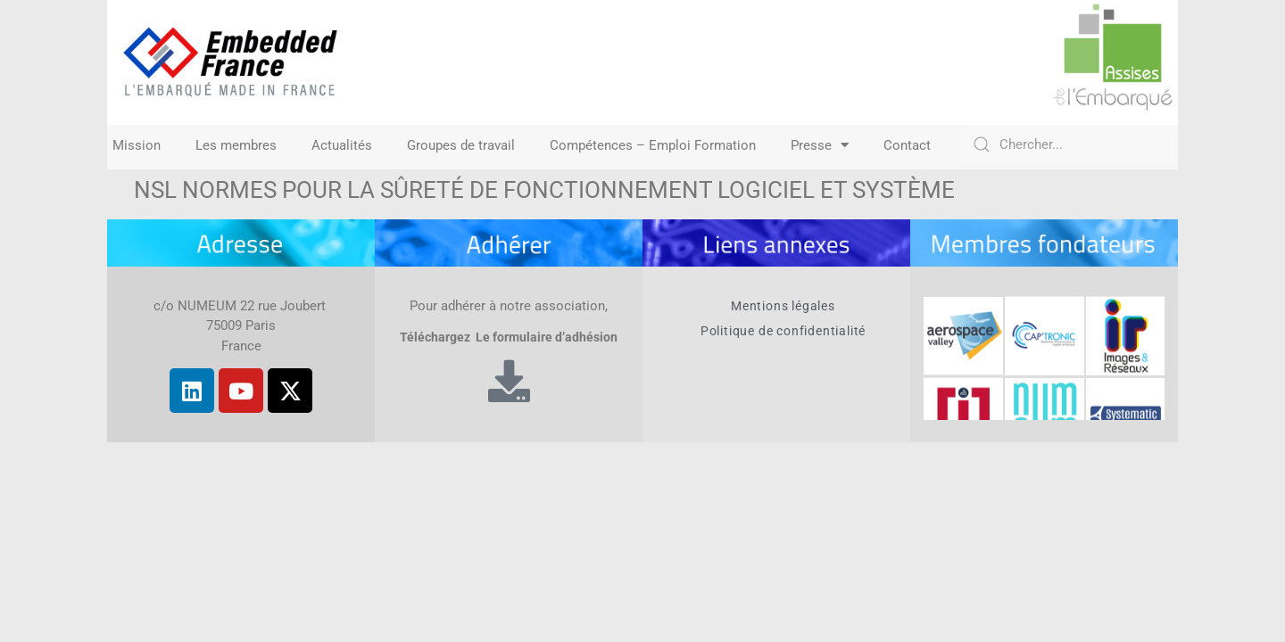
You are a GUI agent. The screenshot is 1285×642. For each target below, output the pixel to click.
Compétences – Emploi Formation (653, 145)
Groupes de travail (461, 145)
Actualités (341, 145)
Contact (907, 145)
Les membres (236, 145)
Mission (136, 145)
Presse (820, 145)
